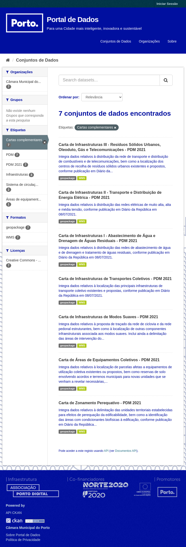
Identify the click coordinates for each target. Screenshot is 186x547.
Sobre (172, 41)
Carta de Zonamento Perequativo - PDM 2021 (100, 403)
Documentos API (126, 451)
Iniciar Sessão (167, 4)
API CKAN (14, 513)
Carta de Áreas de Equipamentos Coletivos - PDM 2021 (109, 360)
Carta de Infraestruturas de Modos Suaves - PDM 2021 (108, 317)
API (106, 451)
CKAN (14, 520)
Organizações (149, 41)
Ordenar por (68, 97)
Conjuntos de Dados (115, 41)
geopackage (67, 178)
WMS (82, 178)
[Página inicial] (8, 60)
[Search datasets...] (109, 80)
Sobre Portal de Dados (23, 535)
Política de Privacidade (23, 540)
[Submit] (166, 80)
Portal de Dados (72, 19)
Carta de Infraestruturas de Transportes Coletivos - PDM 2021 (115, 279)
